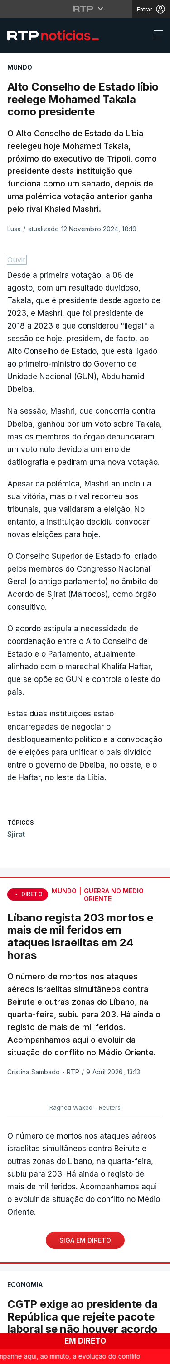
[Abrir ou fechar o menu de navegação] (156, 36)
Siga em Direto (85, 1240)
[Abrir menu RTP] (85, 8)
